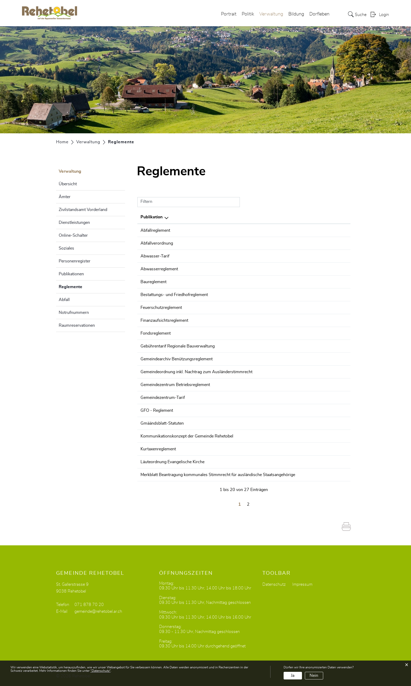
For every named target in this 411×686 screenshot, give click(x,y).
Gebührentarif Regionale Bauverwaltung (177, 346)
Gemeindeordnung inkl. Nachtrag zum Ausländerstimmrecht (196, 372)
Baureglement (153, 282)
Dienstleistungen (74, 222)
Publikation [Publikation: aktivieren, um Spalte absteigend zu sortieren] (151, 217)
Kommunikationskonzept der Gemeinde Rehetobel (186, 436)
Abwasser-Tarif (154, 256)
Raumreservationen (77, 325)
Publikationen (71, 274)
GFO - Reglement (156, 410)
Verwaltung (271, 14)
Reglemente (84, 286)
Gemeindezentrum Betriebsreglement (175, 385)
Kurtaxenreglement (158, 449)
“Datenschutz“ (100, 670)
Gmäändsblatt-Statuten (162, 423)
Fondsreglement (155, 333)
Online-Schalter (73, 235)
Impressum (302, 584)
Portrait (228, 14)
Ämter (65, 197)
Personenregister (74, 261)
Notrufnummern (74, 312)
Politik (248, 14)
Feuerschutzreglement (161, 307)
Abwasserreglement (159, 269)
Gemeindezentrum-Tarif (162, 397)
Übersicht (68, 184)
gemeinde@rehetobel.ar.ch (98, 611)
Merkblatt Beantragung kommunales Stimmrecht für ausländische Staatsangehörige (217, 475)
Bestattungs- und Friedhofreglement (174, 295)
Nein (314, 675)
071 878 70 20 (89, 605)
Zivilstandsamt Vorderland (83, 210)
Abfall (64, 300)
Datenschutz (274, 584)
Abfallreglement (155, 230)
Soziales (66, 248)
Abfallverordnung (156, 243)
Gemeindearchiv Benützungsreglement (176, 359)
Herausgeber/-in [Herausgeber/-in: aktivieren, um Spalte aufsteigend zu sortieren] (323, 217)
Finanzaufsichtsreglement (164, 320)
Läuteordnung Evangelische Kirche (172, 462)
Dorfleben (319, 14)
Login (384, 15)
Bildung (296, 14)
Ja (292, 675)
